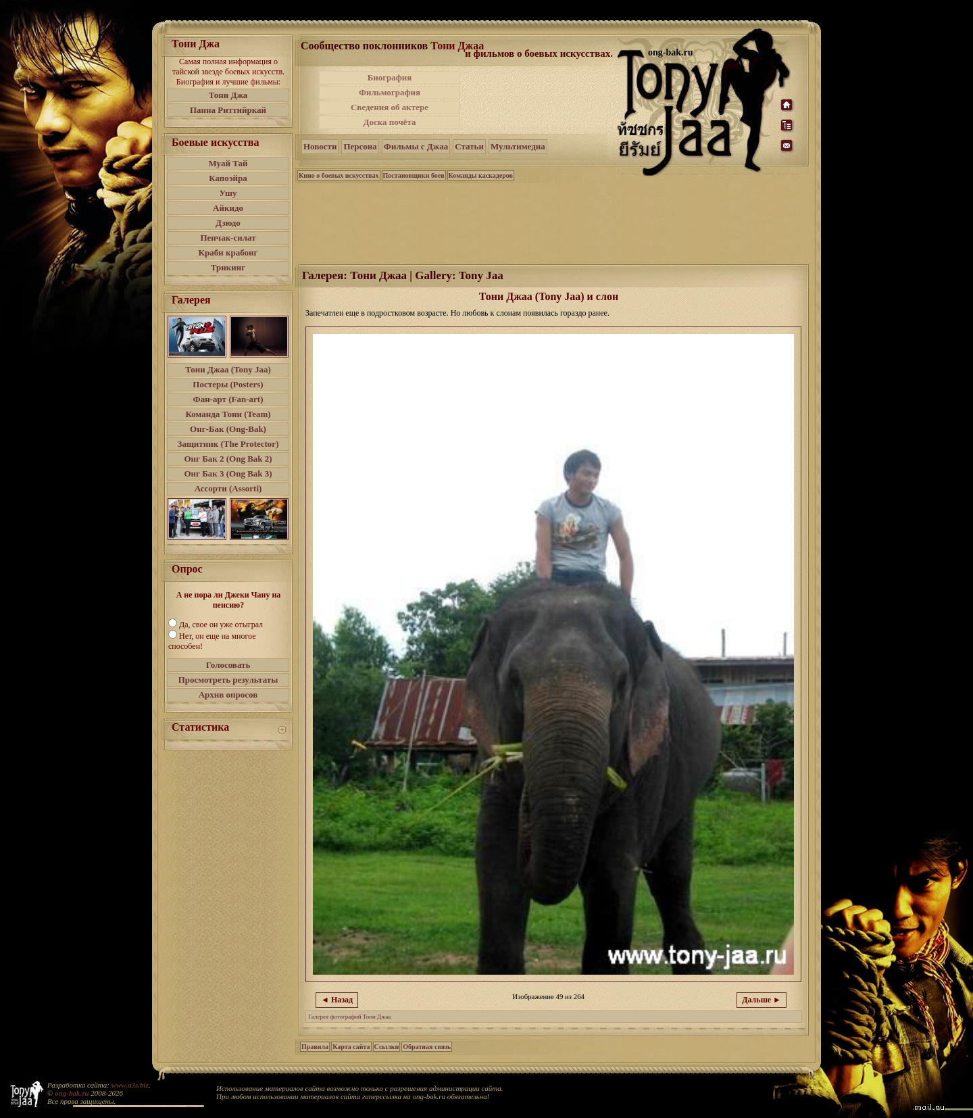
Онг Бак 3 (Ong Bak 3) (228, 473)
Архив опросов (228, 694)
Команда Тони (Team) (227, 414)
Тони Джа (228, 95)
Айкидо (228, 208)
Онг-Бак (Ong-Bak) (228, 429)
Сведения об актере (389, 107)
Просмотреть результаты (228, 680)
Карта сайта (351, 1046)
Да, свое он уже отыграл (221, 624)
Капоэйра (228, 178)
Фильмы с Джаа (416, 146)
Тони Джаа (457, 45)
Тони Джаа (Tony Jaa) (228, 369)
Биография (390, 77)
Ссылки (386, 1046)
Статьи (469, 146)
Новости (319, 146)
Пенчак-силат (227, 238)
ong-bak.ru (72, 1093)
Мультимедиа (518, 146)
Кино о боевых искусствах (339, 175)
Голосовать (228, 665)
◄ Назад (337, 999)
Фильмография (389, 92)
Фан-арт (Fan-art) (228, 399)
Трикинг (228, 267)
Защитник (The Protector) (228, 444)
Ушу (228, 193)
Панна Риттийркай (228, 110)
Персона (359, 146)
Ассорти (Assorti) (228, 488)
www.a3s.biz (130, 1085)
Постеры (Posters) (228, 384)
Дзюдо (228, 223)
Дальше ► (761, 999)
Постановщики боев (414, 175)
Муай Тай (227, 163)
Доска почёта (389, 122)
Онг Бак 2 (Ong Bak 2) (228, 459)
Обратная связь (427, 1046)
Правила (314, 1046)
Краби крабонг (228, 252)
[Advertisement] (539, 100)
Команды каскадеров (481, 175)
